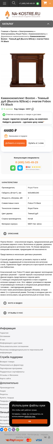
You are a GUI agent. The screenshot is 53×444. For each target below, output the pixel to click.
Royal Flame (33, 188)
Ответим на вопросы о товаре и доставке (23, 115)
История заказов (7, 420)
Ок (29, 421)
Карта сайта (5, 378)
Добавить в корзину (15, 143)
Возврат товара (7, 362)
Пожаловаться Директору (11, 365)
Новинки (4, 404)
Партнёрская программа (11, 368)
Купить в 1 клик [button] (36, 143)
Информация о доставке (11, 343)
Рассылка (4, 424)
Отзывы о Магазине (9, 375)
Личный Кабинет (7, 417)
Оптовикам (5, 336)
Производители (7, 388)
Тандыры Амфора (8, 401)
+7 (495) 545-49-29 (27, 3)
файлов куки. (30, 416)
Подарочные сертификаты (12, 372)
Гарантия (4, 333)
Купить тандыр (7, 398)
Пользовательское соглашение (14, 346)
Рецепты (4, 394)
